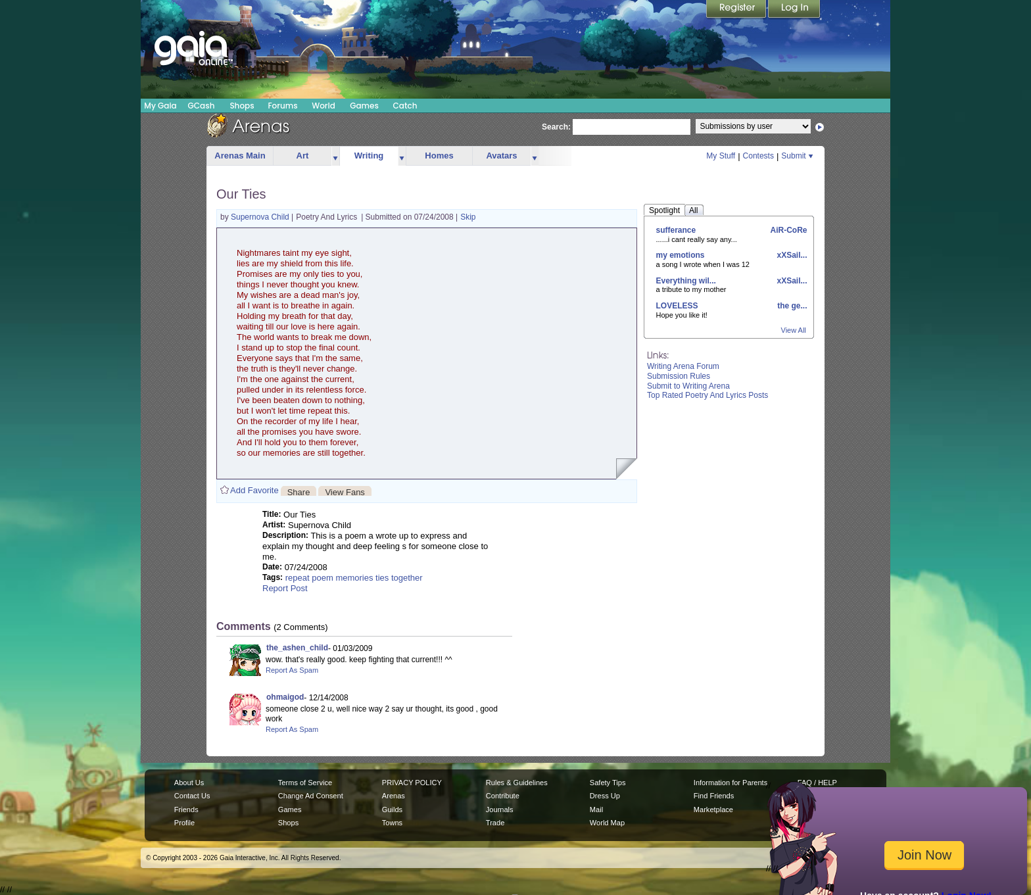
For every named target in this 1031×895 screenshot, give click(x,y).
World (323, 105)
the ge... (791, 305)
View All (793, 330)
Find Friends (714, 796)
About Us (189, 782)
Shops (241, 105)
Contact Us (192, 796)
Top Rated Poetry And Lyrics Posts (707, 395)
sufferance (676, 230)
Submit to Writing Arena (688, 386)
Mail (596, 809)
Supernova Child (261, 217)
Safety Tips (608, 782)
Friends (186, 809)
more (335, 156)
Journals (500, 809)
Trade (495, 823)
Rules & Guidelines (517, 782)
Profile (184, 823)
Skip (467, 217)
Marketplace (713, 809)
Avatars (501, 155)
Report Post (285, 588)
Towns (392, 823)
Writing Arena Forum (683, 366)
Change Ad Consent (310, 796)
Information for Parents (730, 782)
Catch (405, 105)
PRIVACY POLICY (412, 782)
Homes (439, 155)
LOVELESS (677, 305)
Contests (758, 155)
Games (364, 105)
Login (794, 10)
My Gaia (160, 105)
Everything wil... (686, 280)
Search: (556, 127)
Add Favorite (254, 490)
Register (737, 10)
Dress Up (605, 796)
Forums (282, 105)
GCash (201, 105)
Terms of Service (305, 782)
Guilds (392, 809)
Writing (369, 155)
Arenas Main (239, 155)
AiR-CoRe (788, 230)
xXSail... (791, 255)
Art (303, 155)
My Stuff (720, 155)
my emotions (680, 255)
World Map (607, 823)
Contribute (502, 796)
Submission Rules (678, 376)
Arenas (393, 796)
